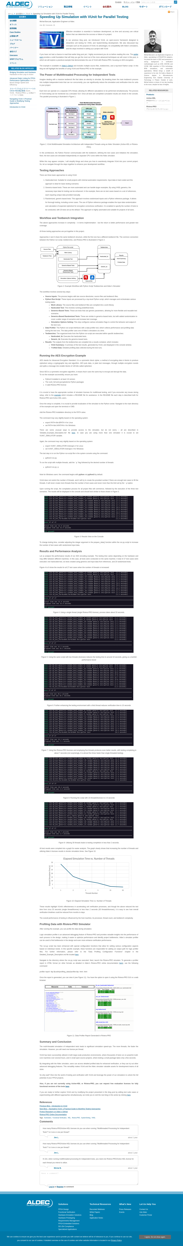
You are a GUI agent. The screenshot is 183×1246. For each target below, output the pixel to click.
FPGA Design (63, 1209)
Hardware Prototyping (66, 1218)
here (73, 433)
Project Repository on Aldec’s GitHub (54, 1112)
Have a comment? (89, 1178)
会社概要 (13, 21)
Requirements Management (68, 1221)
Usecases (14, 55)
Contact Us (143, 1209)
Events (122, 1212)
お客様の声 (14, 36)
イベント (13, 63)
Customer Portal (145, 1215)
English (118, 2)
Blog (91, 1215)
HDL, (69, 1118)
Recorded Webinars (97, 1209)
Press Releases (125, 1209)
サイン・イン (129, 2)
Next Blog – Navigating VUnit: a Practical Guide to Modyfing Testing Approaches (70, 1109)
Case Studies (15, 32)
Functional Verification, (60, 1118)
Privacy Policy (116, 1240)
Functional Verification (66, 1212)
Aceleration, (48, 1118)
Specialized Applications (67, 1229)
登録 (138, 2)
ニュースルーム (16, 40)
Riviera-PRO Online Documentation (53, 1115)
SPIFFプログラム (16, 59)
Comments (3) (50, 25)
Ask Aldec (143, 1212)
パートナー (14, 48)
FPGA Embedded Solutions (68, 1224)
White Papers (95, 1212)
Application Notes (96, 1218)
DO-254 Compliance (66, 1226)
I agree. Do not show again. (155, 1237)
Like (41, 25)
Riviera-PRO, (76, 1118)
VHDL (94, 1118)
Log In (51, 1187)
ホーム (10, 14)
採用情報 (13, 28)
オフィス (13, 25)
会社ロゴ (13, 52)
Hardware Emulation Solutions (69, 1215)
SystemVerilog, (86, 1118)
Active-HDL (151, 98)
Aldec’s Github (67, 66)
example (57, 395)
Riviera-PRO (151, 107)
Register (60, 1187)
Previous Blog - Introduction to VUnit (53, 1106)
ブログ (12, 44)
